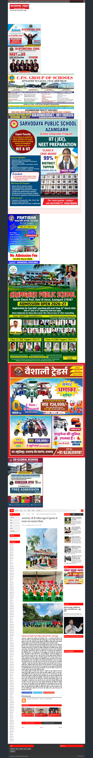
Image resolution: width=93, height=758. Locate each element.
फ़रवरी (11, 547)
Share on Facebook (27, 693)
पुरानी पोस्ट (60, 727)
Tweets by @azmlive (13, 538)
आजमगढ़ (16, 510)
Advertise (27, 1)
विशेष (33, 510)
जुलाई (10, 558)
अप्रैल (10, 544)
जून (10, 560)
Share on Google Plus (48, 693)
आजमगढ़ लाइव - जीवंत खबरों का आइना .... (22, 756)
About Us (16, 1)
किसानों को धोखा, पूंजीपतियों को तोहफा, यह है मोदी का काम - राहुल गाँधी (72, 609)
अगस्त (11, 557)
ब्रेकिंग (40, 525)
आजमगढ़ (12, 517)
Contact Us (22, 1)
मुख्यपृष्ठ (41, 727)
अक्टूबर (11, 554)
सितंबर (11, 555)
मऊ (25, 510)
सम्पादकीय (38, 510)
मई (10, 562)
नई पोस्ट (23, 727)
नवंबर (10, 552)
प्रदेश (21, 510)
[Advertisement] (47, 13)
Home (11, 1)
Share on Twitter (37, 693)
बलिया (29, 510)
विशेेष (11, 528)
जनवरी (11, 549)
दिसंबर (11, 550)
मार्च (10, 546)
